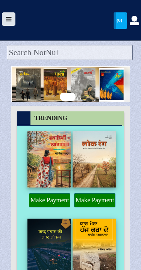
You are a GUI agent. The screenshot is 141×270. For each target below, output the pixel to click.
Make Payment (49, 200)
